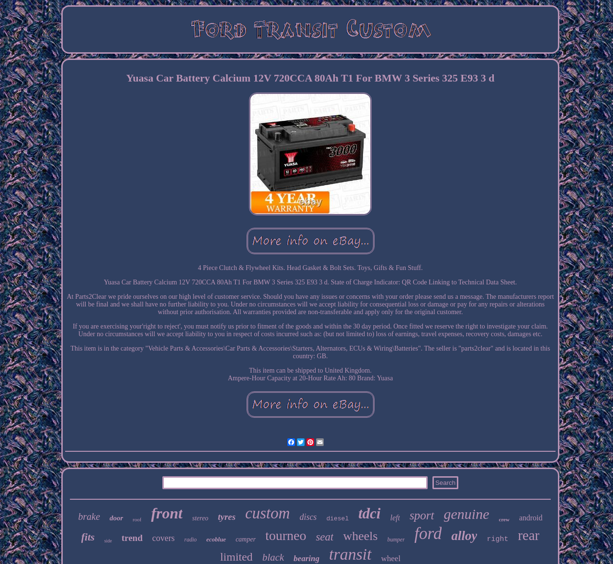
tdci (369, 513)
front (166, 513)
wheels (360, 536)
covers (163, 538)
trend (132, 538)
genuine (466, 514)
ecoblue (216, 539)
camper (246, 539)
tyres (227, 517)
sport (421, 515)
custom (267, 513)
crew (504, 519)
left (395, 518)
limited (236, 557)
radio (190, 539)
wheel (391, 558)
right (497, 539)
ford (428, 533)
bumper (396, 539)
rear (528, 535)
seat (324, 537)
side (108, 540)
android (531, 518)
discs (308, 517)
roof (137, 519)
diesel (337, 518)
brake (89, 516)
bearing (306, 558)
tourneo (285, 535)
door (116, 518)
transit (350, 554)
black (273, 557)
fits (88, 537)
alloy (464, 536)
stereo (200, 518)
